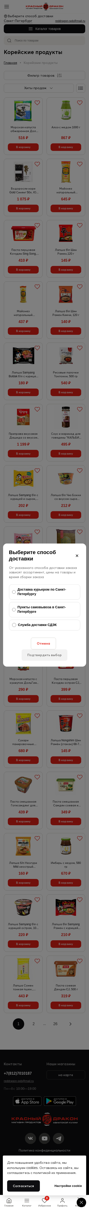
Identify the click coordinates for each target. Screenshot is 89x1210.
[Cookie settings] (81, 1202)
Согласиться (23, 1186)
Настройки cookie (68, 1186)
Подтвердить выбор (44, 655)
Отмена (43, 643)
